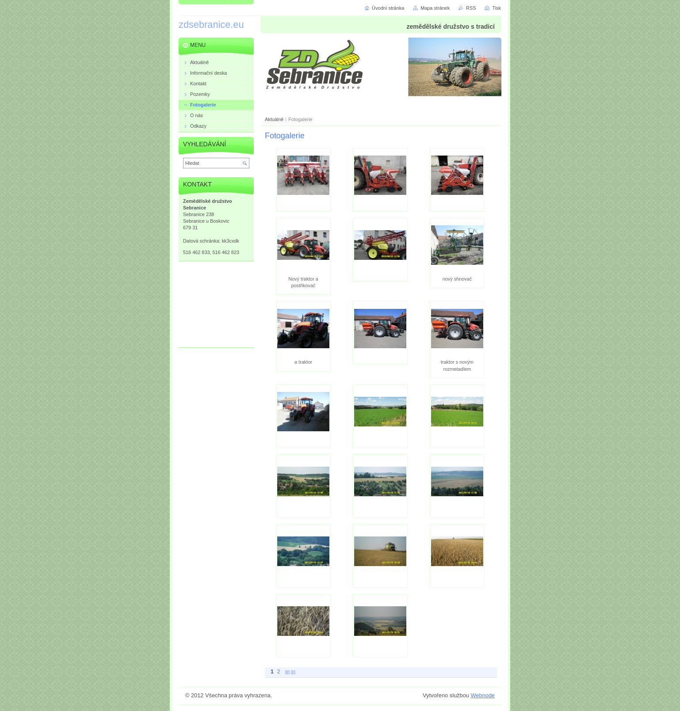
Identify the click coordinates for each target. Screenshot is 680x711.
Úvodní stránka (388, 8)
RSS (471, 8)
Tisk (496, 8)
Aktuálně (274, 119)
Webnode (482, 695)
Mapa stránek (435, 8)
